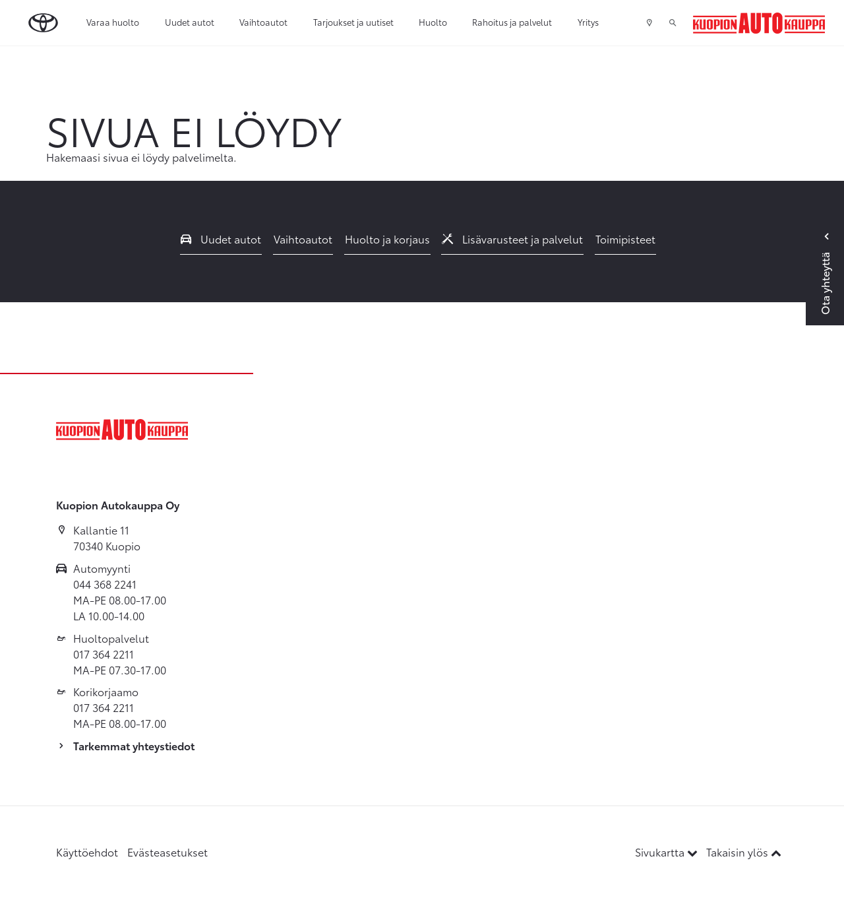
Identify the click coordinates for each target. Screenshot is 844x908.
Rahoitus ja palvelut (512, 22)
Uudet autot (189, 22)
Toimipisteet (625, 238)
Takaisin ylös (743, 851)
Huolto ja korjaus (387, 238)
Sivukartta (667, 851)
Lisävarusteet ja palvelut (512, 238)
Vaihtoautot (263, 22)
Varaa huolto (112, 22)
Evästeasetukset (167, 851)
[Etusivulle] (759, 23)
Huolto (433, 22)
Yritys (588, 22)
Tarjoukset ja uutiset (353, 22)
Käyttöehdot (87, 851)
